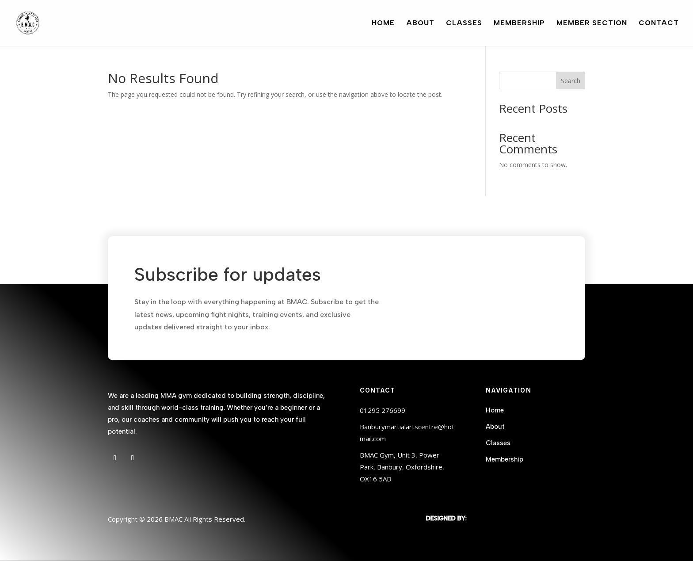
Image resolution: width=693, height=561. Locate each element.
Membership (519, 23)
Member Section (591, 23)
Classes (464, 23)
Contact (659, 23)
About (420, 23)
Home (383, 23)
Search (570, 80)
